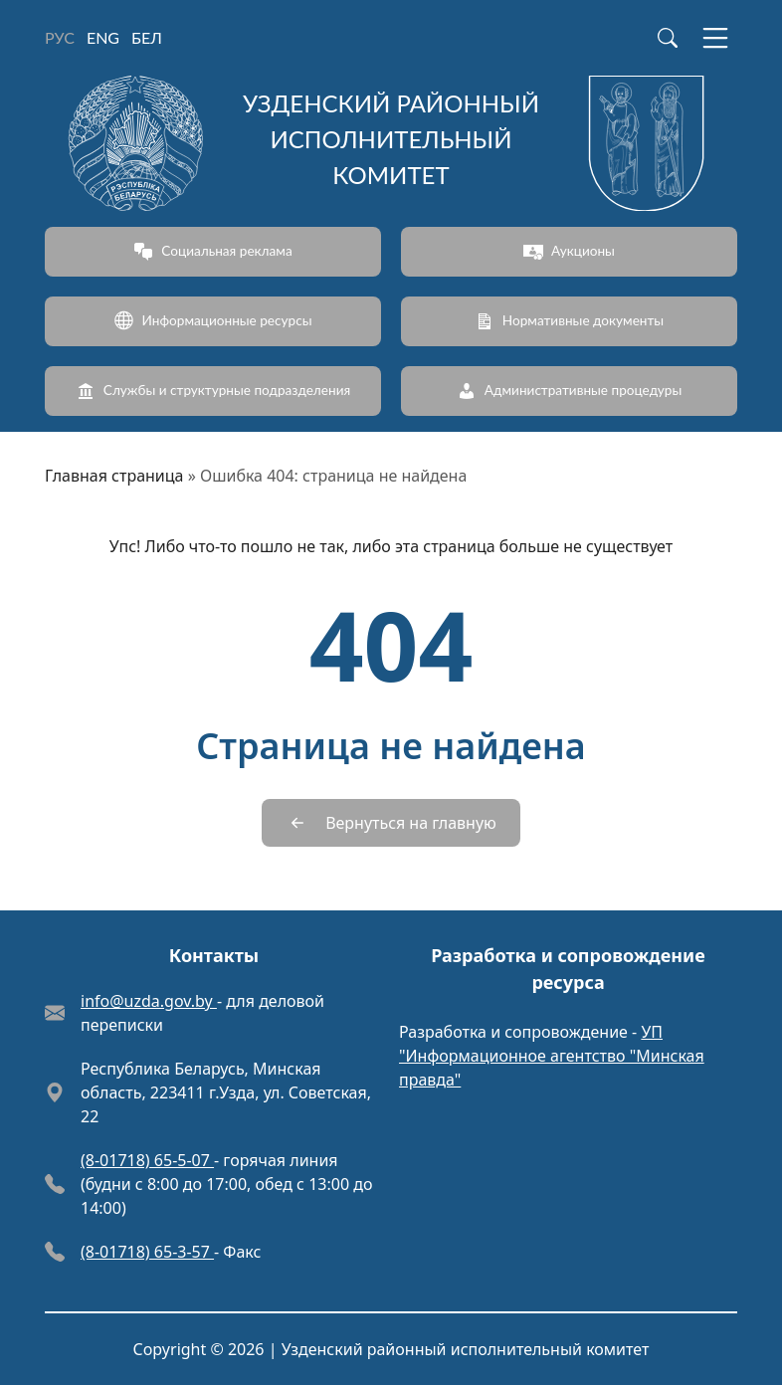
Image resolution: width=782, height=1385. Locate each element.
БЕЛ (146, 37)
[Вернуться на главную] (391, 823)
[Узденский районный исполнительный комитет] (391, 143)
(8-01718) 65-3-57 (147, 1252)
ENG (103, 37)
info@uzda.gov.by (149, 1001)
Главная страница (114, 476)
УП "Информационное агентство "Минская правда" (551, 1055)
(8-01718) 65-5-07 (147, 1160)
